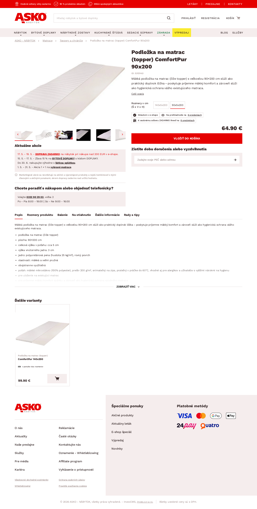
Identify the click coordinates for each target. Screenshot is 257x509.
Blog (224, 32)
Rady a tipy (132, 215)
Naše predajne (24, 445)
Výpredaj (117, 441)
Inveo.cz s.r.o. (145, 502)
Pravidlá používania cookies (73, 487)
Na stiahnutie (81, 215)
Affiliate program (70, 462)
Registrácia (210, 18)
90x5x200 (177, 105)
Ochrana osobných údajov (72, 481)
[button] (24, 135)
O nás (18, 429)
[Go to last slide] (18, 134)
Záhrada (163, 32)
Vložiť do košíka (187, 138)
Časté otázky (67, 437)
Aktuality (21, 437)
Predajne (213, 4)
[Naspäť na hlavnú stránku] (30, 18)
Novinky (116, 449)
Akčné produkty (122, 416)
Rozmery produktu (40, 215)
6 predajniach (195, 115)
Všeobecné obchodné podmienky (31, 481)
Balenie (62, 215)
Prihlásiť (188, 18)
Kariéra (19, 470)
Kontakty (235, 4)
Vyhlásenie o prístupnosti (76, 470)
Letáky (192, 4)
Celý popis (137, 93)
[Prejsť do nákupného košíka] (233, 18)
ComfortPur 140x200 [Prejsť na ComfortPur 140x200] (33, 358)
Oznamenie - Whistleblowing (78, 454)
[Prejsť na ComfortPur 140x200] (43, 332)
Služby (237, 32)
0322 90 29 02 (34, 197)
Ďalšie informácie (107, 215)
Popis (19, 215)
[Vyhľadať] (169, 18)
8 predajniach (187, 120)
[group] (70, 88)
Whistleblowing (22, 487)
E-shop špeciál (121, 433)
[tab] (19, 215)
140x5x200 (161, 105)
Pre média (21, 462)
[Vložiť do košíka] (58, 379)
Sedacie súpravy (140, 32)
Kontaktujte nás (69, 445)
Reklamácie (66, 429)
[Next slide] (122, 134)
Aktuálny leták (121, 424)
